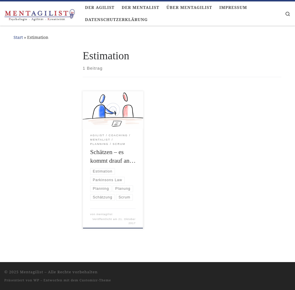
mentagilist (105, 214)
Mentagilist (31, 271)
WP (36, 280)
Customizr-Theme (95, 280)
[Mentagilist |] (40, 13)
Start (18, 37)
